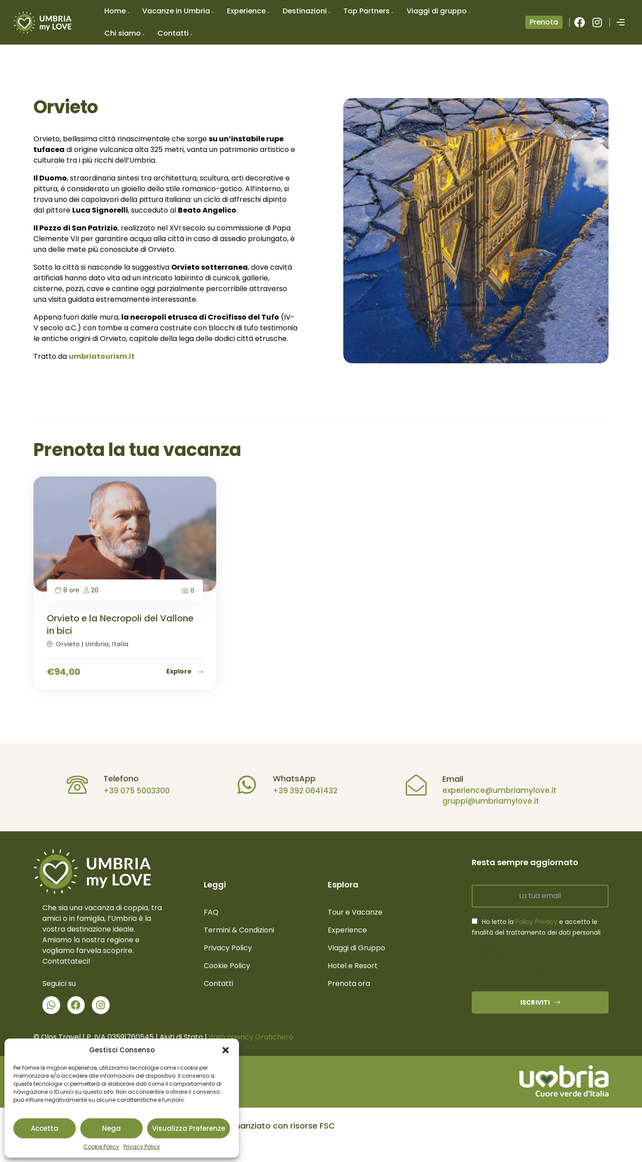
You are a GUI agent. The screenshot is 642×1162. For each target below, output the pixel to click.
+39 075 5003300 (133, 790)
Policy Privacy (536, 921)
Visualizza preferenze (188, 1128)
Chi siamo (122, 33)
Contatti (173, 33)
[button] (225, 1050)
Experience (246, 11)
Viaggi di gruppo (437, 11)
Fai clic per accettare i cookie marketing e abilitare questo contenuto (540, 964)
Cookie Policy (101, 1146)
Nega (111, 1128)
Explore (184, 671)
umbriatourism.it (102, 356)
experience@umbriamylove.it (496, 790)
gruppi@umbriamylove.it (487, 801)
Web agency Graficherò (251, 1037)
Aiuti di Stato (181, 1037)
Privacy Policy (141, 1146)
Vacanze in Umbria (176, 11)
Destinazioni (305, 11)
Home (115, 11)
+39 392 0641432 (302, 790)
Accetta (44, 1128)
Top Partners (366, 11)
